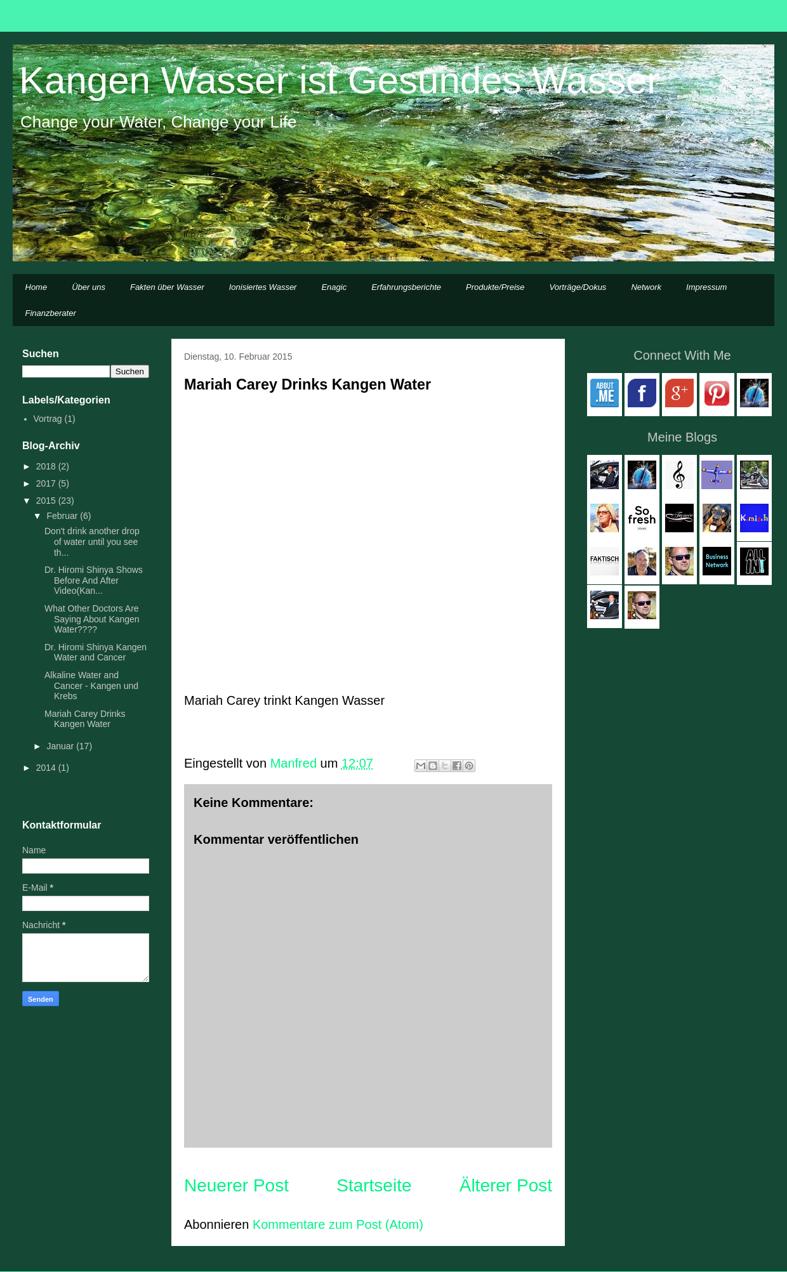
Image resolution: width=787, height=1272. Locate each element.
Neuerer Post (236, 1185)
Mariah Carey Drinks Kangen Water (85, 719)
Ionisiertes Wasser (263, 287)
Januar (61, 746)
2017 (47, 483)
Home (36, 287)
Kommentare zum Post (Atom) (338, 1224)
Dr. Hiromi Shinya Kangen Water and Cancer (95, 652)
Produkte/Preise (495, 287)
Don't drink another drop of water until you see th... (92, 542)
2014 (47, 768)
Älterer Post (506, 1185)
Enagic (334, 287)
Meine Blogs (682, 437)
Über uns (88, 287)
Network (646, 287)
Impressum (706, 287)
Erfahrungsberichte (406, 287)
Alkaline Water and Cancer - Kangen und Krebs (91, 686)
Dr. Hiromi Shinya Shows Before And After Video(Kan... (93, 580)
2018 (47, 466)
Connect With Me (682, 355)
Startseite (373, 1185)
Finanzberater (50, 313)
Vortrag (48, 419)
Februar (63, 516)
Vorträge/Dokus (578, 287)
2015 (47, 500)
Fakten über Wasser (167, 287)
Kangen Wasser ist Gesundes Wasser (339, 80)
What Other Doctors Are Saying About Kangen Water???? (92, 619)
